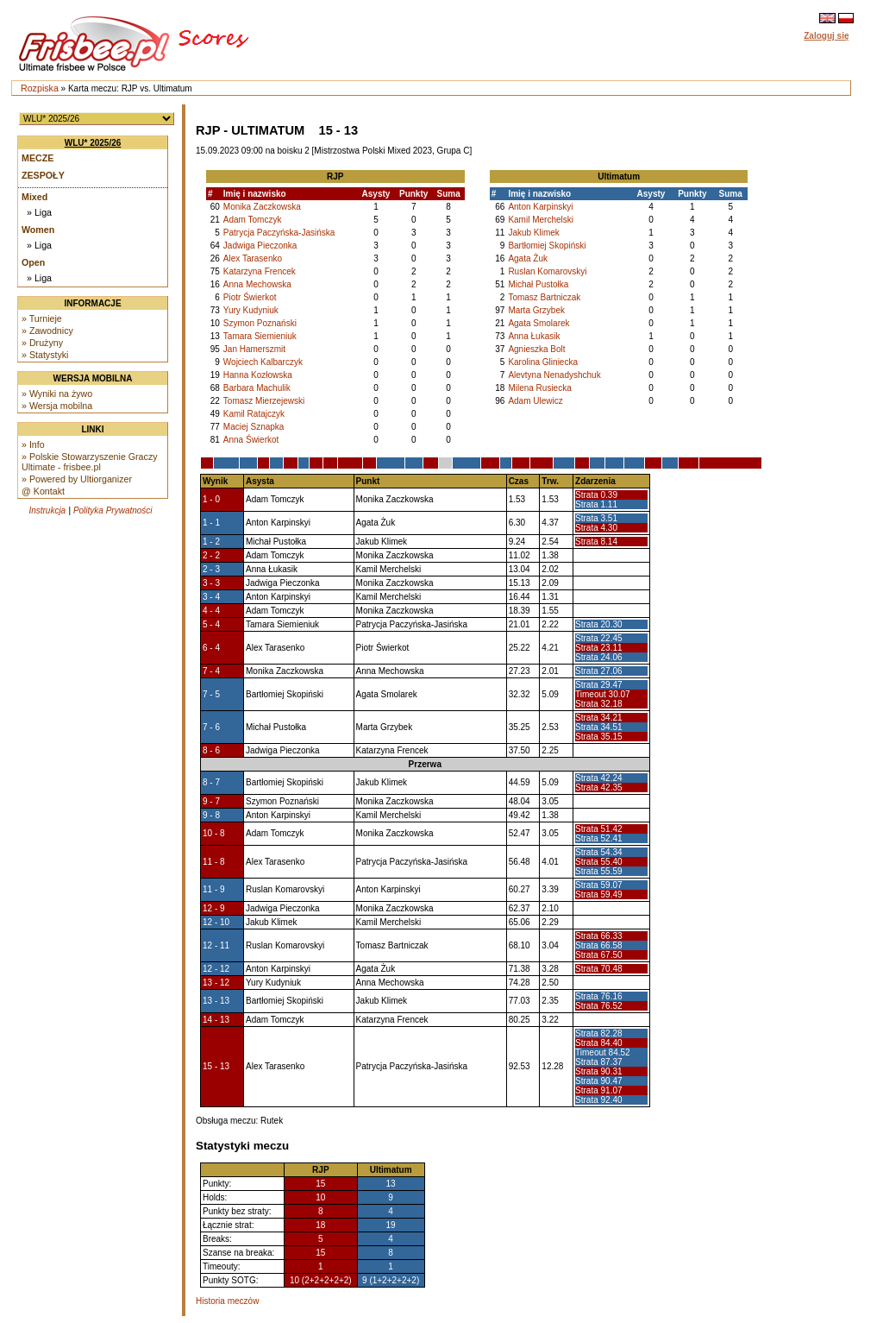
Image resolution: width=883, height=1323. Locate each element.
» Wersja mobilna (57, 405)
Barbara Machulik (257, 388)
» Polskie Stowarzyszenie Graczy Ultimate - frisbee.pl (90, 461)
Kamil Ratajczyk (254, 414)
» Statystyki (45, 355)
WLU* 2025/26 (93, 143)
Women (38, 229)
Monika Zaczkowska (262, 206)
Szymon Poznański (260, 323)
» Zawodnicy (47, 330)
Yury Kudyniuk (251, 310)
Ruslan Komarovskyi (547, 271)
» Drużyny (42, 342)
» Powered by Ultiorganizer (77, 479)
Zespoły (43, 175)
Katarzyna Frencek (259, 271)
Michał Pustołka (538, 284)
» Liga (39, 212)
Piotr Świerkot (250, 297)
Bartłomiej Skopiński (547, 245)
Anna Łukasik (534, 336)
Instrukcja (47, 510)
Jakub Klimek (533, 232)
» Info (33, 444)
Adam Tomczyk (252, 219)
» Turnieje (42, 318)
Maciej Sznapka (254, 427)
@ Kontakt (43, 491)
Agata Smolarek (538, 323)
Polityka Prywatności (113, 510)
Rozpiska (40, 88)
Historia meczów (227, 1301)
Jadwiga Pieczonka (260, 245)
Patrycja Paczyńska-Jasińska (279, 232)
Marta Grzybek (536, 310)
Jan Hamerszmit (254, 349)
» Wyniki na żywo (57, 393)
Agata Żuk (528, 258)
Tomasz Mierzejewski (263, 401)
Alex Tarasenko (252, 258)
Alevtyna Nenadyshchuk (554, 375)
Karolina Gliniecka (543, 362)
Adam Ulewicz (535, 401)
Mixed (34, 197)
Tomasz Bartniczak (544, 297)
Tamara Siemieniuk (260, 336)
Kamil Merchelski (540, 219)
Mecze (37, 158)
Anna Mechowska (257, 284)
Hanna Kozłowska (257, 375)
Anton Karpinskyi (540, 206)
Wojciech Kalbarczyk (263, 362)
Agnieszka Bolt (536, 349)
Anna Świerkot (251, 439)
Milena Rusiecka (539, 388)
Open (33, 262)
